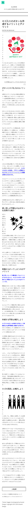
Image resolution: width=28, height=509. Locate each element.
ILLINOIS (14, 7)
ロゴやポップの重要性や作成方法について (12, 494)
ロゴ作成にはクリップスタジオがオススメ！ (12, 496)
